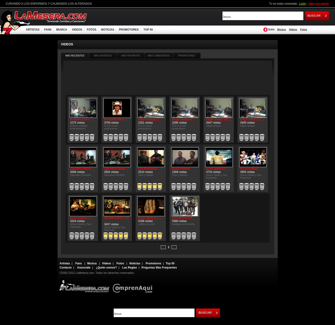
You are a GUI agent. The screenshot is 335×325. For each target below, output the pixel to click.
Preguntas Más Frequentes (159, 267)
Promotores (153, 263)
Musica (281, 29)
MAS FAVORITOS (131, 55)
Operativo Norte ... (82, 168)
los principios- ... (251, 168)
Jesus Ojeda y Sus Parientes (216, 176)
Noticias (134, 263)
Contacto (66, 267)
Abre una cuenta (318, 3)
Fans (78, 263)
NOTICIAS (107, 29)
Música (92, 263)
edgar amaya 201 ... (218, 119)
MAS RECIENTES (74, 55)
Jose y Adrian (145, 175)
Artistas (65, 263)
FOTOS (91, 29)
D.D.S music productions (111, 127)
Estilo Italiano (181, 168)
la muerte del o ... (81, 119)
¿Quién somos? (106, 267)
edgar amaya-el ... (183, 119)
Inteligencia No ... (183, 217)
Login (302, 3)
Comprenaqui (134, 285)
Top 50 (170, 263)
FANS (48, 29)
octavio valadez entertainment (79, 127)
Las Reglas (129, 267)
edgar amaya (213, 125)
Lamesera (84, 285)
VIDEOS (77, 29)
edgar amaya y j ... (150, 119)
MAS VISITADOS (103, 55)
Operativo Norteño (80, 175)
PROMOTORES (129, 29)
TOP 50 (148, 29)
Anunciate (84, 267)
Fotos (303, 29)
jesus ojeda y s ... (217, 168)
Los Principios (147, 168)
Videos (293, 29)
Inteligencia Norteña (183, 224)
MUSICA (61, 29)
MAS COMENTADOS (159, 55)
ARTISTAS (33, 29)
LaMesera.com (51, 16)
